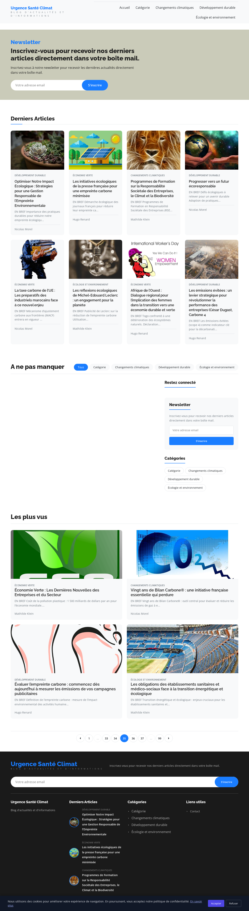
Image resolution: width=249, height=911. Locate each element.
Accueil (124, 7)
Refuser (233, 903)
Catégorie (143, 7)
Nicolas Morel (23, 229)
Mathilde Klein (140, 219)
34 (115, 738)
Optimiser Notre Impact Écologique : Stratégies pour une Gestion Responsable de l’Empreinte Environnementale (101, 824)
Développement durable (217, 7)
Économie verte (83, 175)
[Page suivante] (169, 738)
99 (159, 738)
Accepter (216, 903)
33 (106, 738)
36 (133, 738)
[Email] (59, 85)
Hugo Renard (81, 219)
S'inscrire (95, 85)
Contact (193, 811)
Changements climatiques (175, 7)
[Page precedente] (80, 738)
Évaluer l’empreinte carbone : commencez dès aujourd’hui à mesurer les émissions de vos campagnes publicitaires (65, 689)
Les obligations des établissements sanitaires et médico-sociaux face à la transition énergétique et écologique (177, 689)
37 (142, 738)
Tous (81, 367)
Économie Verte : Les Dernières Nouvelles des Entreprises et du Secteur (57, 592)
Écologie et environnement (215, 17)
